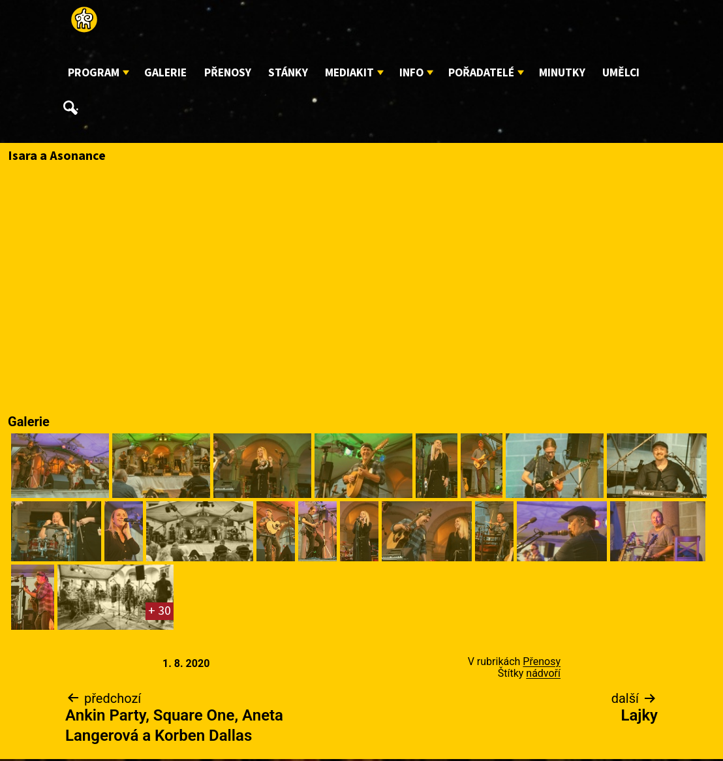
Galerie (165, 73)
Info (411, 73)
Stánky (288, 73)
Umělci (620, 73)
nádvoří (543, 673)
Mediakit (349, 73)
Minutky (562, 73)
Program (93, 73)
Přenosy (227, 73)
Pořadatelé (481, 73)
